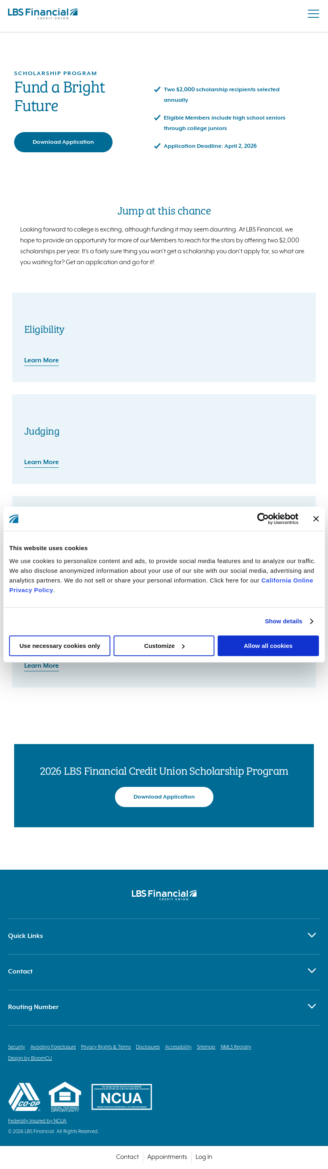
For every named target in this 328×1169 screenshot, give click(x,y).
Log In (204, 1157)
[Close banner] (316, 518)
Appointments (167, 1157)
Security (16, 1047)
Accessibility (178, 1047)
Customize (164, 645)
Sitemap (206, 1047)
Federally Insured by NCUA (37, 1121)
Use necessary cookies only (59, 645)
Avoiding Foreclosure (53, 1047)
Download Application (63, 142)
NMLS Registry (236, 1047)
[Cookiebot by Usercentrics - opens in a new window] (263, 519)
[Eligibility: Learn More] (164, 354)
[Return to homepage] (42, 16)
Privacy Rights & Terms (106, 1047)
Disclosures (148, 1047)
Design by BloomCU (30, 1059)
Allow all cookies (268, 645)
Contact (127, 1157)
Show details (284, 621)
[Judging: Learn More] (164, 456)
